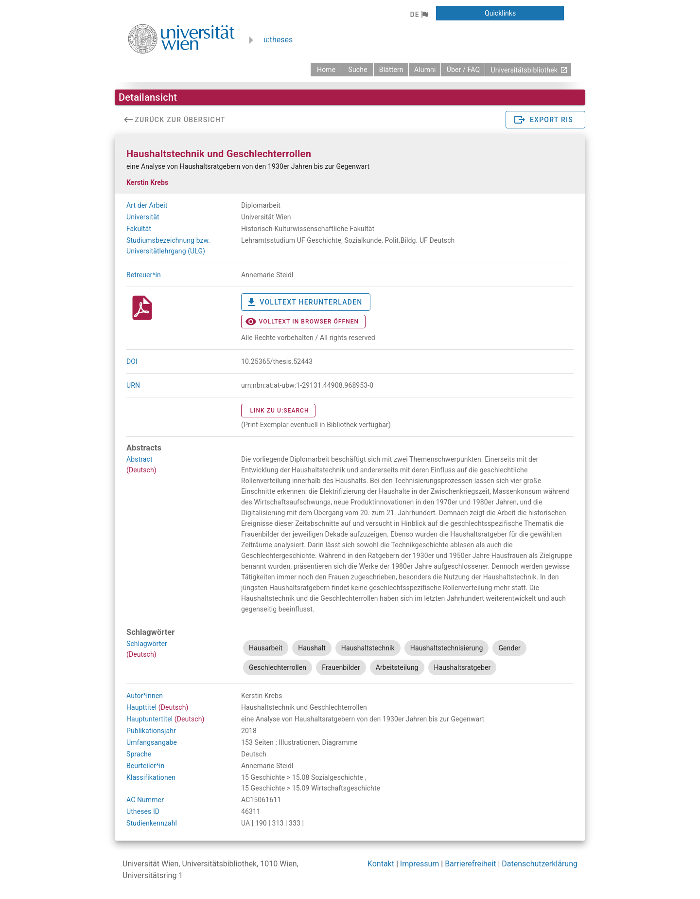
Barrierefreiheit (470, 863)
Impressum (419, 863)
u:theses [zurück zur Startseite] (278, 39)
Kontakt (381, 863)
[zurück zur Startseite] (326, 69)
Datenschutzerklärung (540, 863)
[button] (419, 14)
